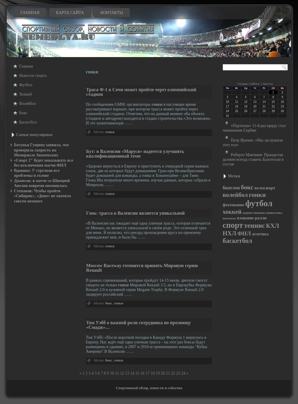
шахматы (229, 218)
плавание (245, 218)
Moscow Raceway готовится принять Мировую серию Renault (142, 268)
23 (178, 373)
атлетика (260, 234)
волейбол (235, 194)
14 (132, 373)
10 (112, 373)
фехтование (233, 204)
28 (264, 111)
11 (117, 373)
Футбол (25, 85)
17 (148, 373)
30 (282, 111)
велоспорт (264, 187)
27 (254, 111)
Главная (30, 12)
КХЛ (272, 226)
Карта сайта (70, 12)
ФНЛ (244, 233)
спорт (233, 225)
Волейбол (27, 103)
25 (236, 111)
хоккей (232, 211)
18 (152, 373)
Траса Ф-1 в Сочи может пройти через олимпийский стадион (141, 92)
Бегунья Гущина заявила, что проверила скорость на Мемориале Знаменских (41, 150)
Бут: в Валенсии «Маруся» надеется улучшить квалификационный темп (135, 153)
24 (183, 373)
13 (127, 373)
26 (245, 111)
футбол (259, 203)
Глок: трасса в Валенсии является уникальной (135, 213)
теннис (254, 225)
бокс (108, 303)
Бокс (23, 113)
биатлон (231, 187)
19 (158, 373)
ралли (261, 218)
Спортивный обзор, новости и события (149, 388)
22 (173, 373)
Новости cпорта (33, 75)
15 (137, 373)
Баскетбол (28, 122)
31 (227, 115)
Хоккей (25, 94)
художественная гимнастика (262, 212)
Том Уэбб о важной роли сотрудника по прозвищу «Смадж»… (138, 325)
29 (273, 111)
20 (163, 373)
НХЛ (229, 233)
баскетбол (237, 240)
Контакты (111, 12)
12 (122, 373)
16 (142, 373)
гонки (157, 104)
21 (168, 373)
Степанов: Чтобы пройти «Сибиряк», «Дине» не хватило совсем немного (42, 196)
